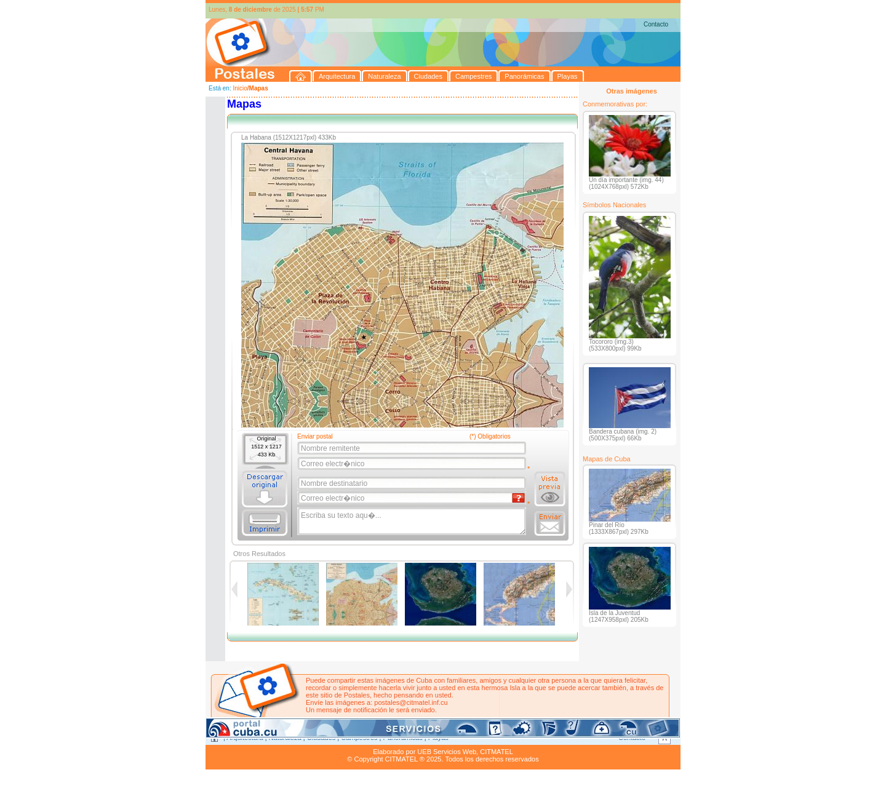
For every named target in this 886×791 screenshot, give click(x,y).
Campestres (359, 737)
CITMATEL (496, 751)
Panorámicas (403, 737)
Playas (438, 737)
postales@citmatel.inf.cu (410, 702)
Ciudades (321, 737)
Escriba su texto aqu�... (412, 522)
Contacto (656, 24)
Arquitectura (244, 737)
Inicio (240, 88)
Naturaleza (285, 737)
